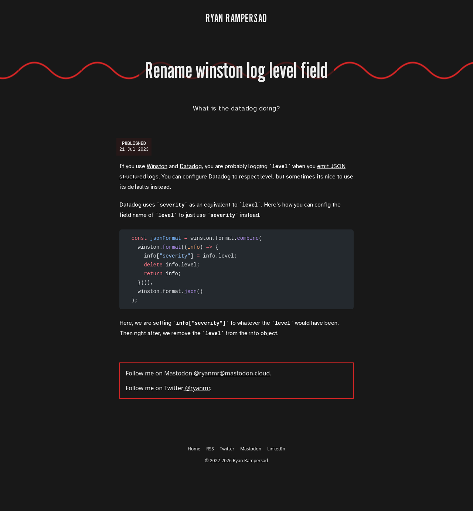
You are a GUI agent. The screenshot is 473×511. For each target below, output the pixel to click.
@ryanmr (197, 388)
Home (194, 449)
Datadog (191, 166)
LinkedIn (276, 449)
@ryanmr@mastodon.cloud (231, 373)
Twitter (227, 449)
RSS (210, 449)
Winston (157, 166)
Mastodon (250, 449)
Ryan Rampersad (250, 460)
